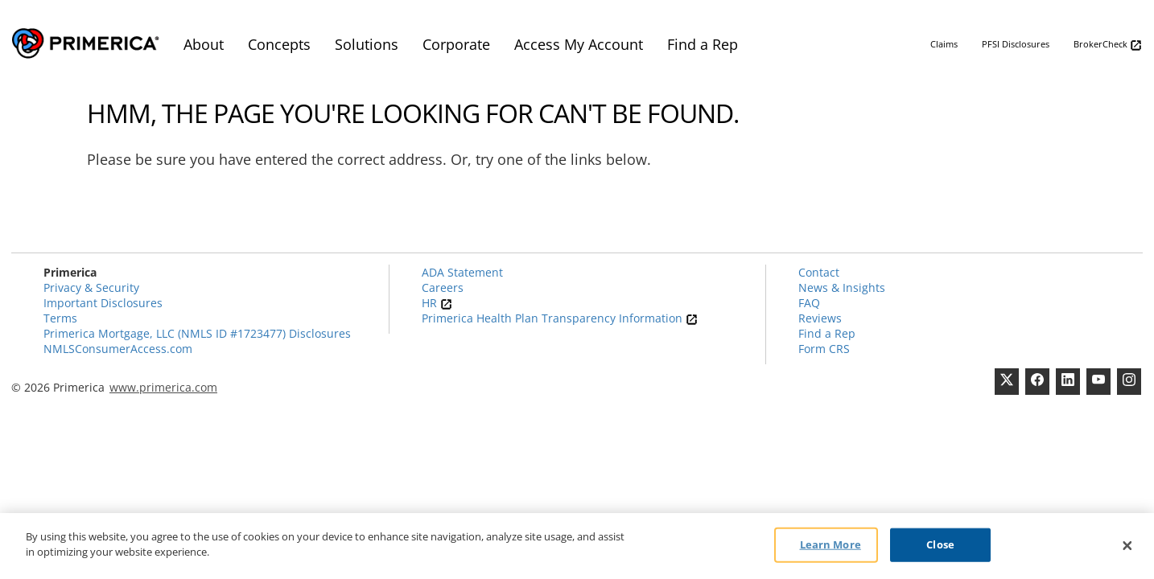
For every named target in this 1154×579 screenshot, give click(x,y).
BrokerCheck (1108, 44)
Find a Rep (826, 333)
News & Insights (841, 287)
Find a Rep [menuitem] (702, 44)
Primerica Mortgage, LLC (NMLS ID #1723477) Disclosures (197, 333)
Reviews (820, 318)
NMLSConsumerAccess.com (117, 348)
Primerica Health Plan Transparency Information (560, 318)
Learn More (830, 544)
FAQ (809, 302)
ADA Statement (462, 272)
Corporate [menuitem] (456, 44)
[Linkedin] (1068, 381)
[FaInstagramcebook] (1129, 381)
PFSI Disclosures (1015, 44)
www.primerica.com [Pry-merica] (163, 387)
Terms (60, 318)
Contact (818, 272)
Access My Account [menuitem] (578, 44)
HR (437, 302)
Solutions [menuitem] (366, 44)
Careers (443, 287)
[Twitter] (1007, 381)
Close (940, 544)
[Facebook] (1037, 381)
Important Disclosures (103, 302)
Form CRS (824, 348)
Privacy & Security (91, 287)
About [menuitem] (203, 44)
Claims (944, 44)
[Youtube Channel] (1098, 381)
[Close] (1127, 546)
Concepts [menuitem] (279, 44)
